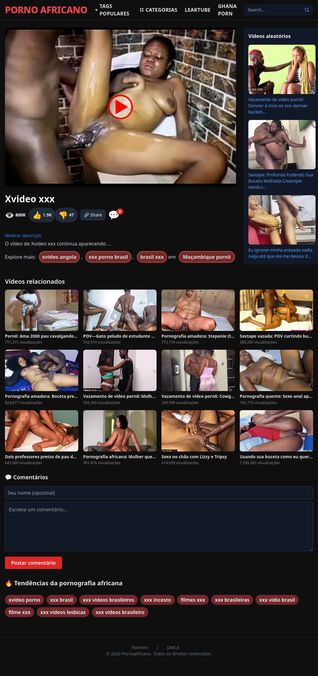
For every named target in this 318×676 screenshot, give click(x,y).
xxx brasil (61, 599)
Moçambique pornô (207, 257)
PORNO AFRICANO (46, 9)
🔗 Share (93, 215)
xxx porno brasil (108, 257)
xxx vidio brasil (277, 599)
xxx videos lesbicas (63, 612)
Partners (140, 647)
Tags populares (112, 10)
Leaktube (198, 9)
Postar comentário (33, 562)
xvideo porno (24, 599)
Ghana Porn (227, 10)
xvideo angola (59, 257)
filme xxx (20, 612)
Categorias (158, 9)
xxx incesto (157, 599)
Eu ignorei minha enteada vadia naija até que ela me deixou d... (280, 253)
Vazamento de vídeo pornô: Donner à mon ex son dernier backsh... (278, 106)
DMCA (173, 647)
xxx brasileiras (232, 599)
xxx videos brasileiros (108, 599)
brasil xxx (152, 257)
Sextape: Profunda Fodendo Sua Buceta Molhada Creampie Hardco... (280, 181)
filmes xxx (193, 599)
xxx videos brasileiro (120, 612)
